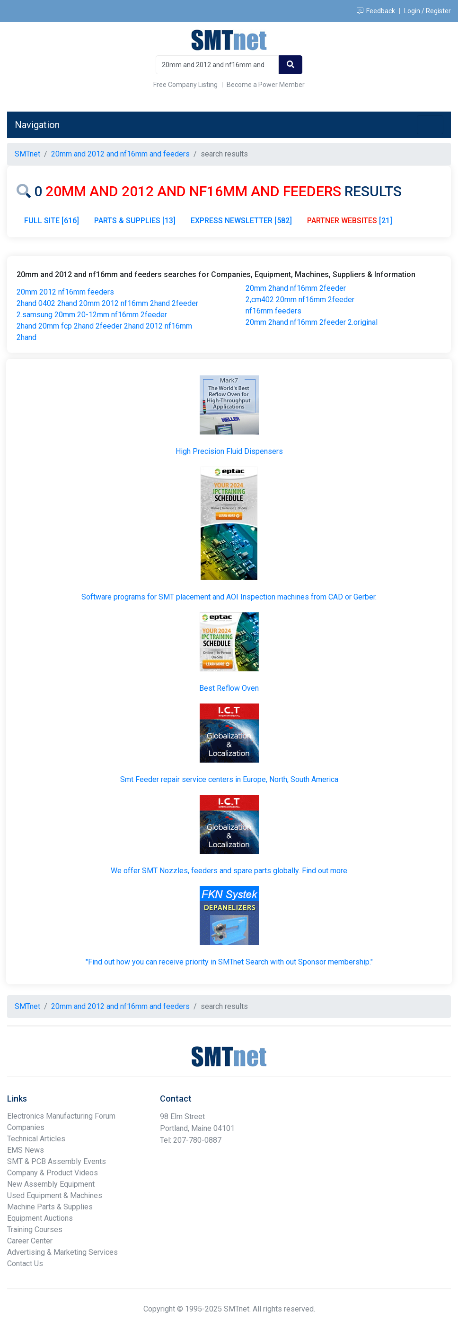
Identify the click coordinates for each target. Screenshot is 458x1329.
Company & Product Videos (52, 1172)
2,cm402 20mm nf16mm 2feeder (300, 299)
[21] (349, 220)
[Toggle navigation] (430, 124)
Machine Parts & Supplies (50, 1206)
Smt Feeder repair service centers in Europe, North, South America (229, 779)
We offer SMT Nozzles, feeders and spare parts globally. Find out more (229, 870)
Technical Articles (36, 1138)
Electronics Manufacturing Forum (61, 1116)
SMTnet (27, 153)
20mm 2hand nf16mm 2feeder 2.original (312, 322)
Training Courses (34, 1229)
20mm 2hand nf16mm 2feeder (296, 288)
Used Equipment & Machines (54, 1195)
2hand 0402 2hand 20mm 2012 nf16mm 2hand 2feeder (107, 303)
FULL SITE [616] (51, 220)
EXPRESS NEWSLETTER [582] (241, 220)
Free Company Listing (185, 84)
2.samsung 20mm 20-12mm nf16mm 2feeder (92, 314)
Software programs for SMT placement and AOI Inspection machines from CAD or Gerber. (229, 596)
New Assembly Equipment (51, 1184)
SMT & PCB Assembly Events (56, 1161)
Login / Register (427, 11)
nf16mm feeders (273, 310)
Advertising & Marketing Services (62, 1252)
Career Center (30, 1240)
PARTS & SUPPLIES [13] (135, 220)
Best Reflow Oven (229, 688)
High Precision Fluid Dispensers (229, 451)
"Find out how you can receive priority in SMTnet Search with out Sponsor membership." (229, 961)
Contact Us (25, 1263)
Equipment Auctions (40, 1218)
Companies (25, 1127)
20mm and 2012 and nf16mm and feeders (120, 153)
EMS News (25, 1150)
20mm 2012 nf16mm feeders (65, 291)
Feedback (376, 11)
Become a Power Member (266, 84)
